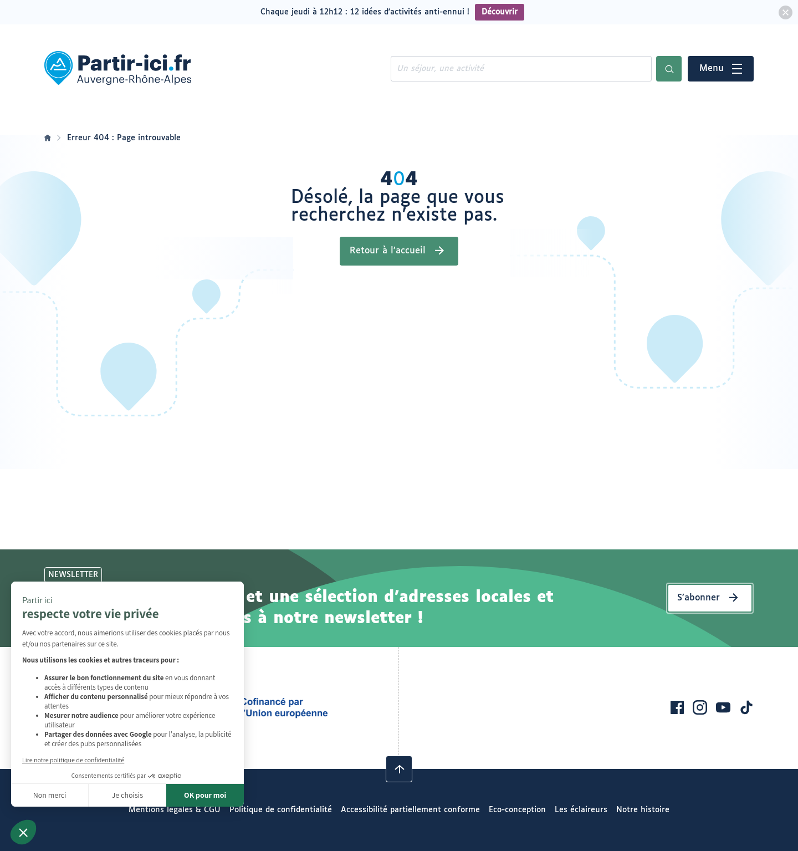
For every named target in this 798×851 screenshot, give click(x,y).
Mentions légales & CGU (175, 810)
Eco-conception (517, 810)
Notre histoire (642, 810)
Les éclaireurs (581, 810)
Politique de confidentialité (280, 810)
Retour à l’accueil (388, 251)
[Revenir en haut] (399, 769)
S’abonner (698, 598)
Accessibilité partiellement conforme (410, 810)
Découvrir (500, 12)
